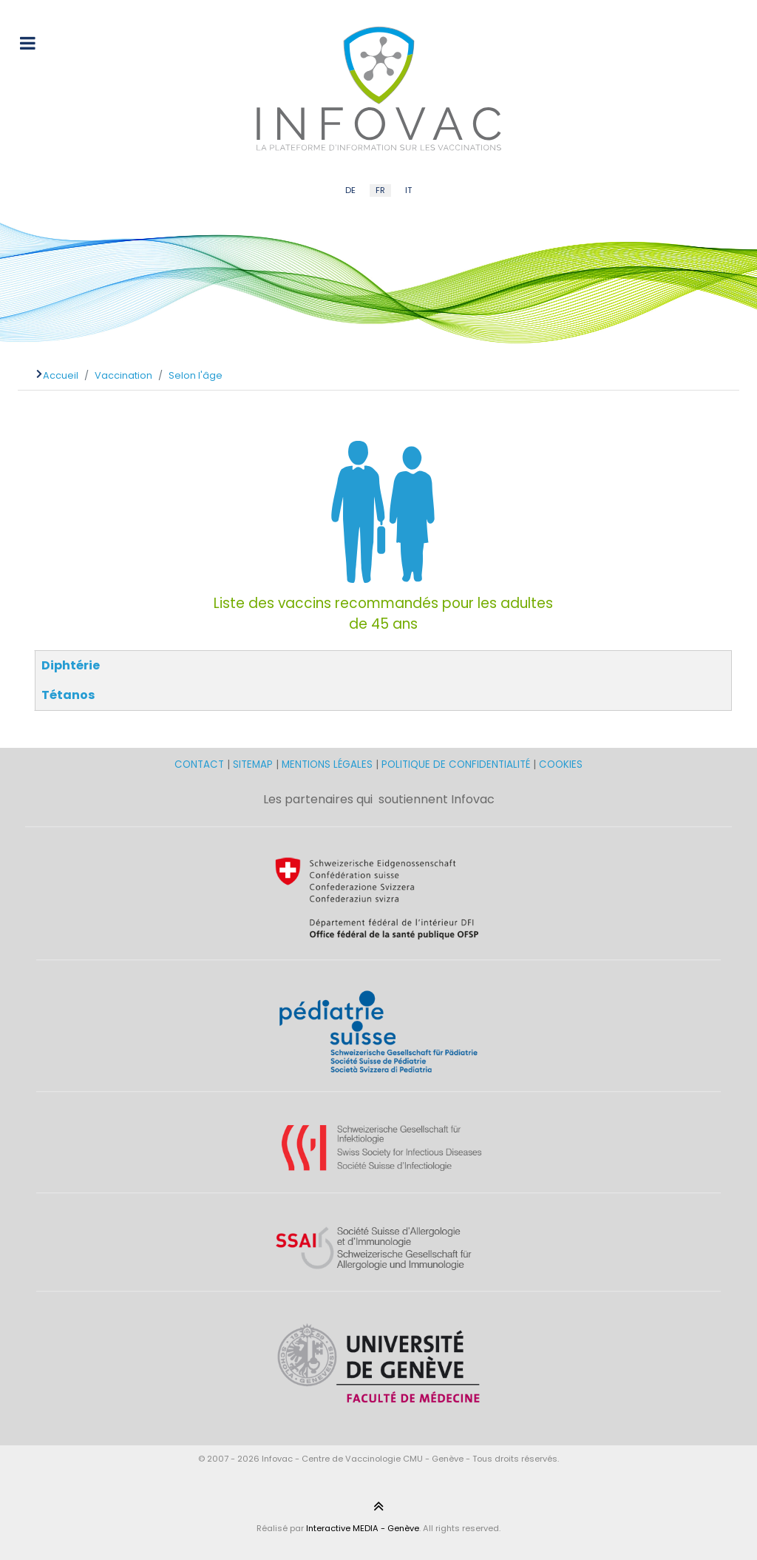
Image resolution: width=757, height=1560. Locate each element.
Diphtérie (70, 665)
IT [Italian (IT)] (408, 190)
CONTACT (200, 764)
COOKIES (561, 764)
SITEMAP (254, 764)
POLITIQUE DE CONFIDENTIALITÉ (455, 764)
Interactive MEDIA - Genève (362, 1528)
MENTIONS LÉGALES (327, 764)
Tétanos (68, 694)
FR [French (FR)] (380, 190)
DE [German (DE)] (350, 190)
